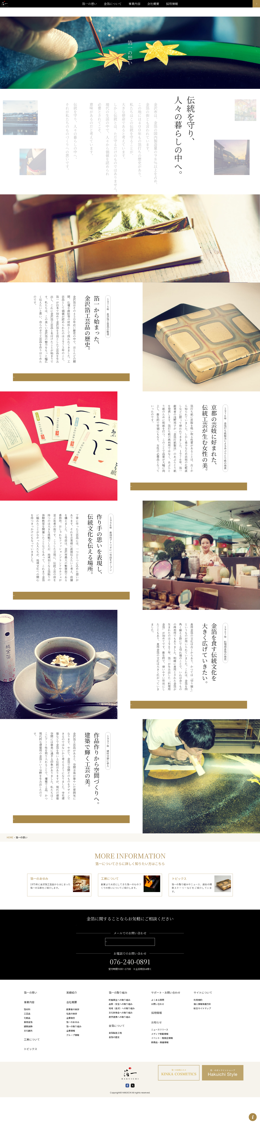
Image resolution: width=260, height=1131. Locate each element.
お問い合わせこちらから (130, 975)
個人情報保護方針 (202, 1037)
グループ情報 (72, 1068)
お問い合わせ (157, 1037)
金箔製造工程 (115, 1066)
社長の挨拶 (71, 1047)
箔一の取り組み (73, 1060)
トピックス (30, 1083)
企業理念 (70, 1051)
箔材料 (27, 1043)
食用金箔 (28, 1055)
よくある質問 (157, 1033)
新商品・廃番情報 (159, 1076)
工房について (32, 1073)
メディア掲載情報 (159, 1067)
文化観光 (28, 1064)
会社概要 (71, 1036)
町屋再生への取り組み (119, 1033)
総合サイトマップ (202, 1042)
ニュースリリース (159, 1063)
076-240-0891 (130, 995)
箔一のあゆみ (72, 1055)
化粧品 (27, 1051)
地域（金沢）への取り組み (122, 1042)
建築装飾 (28, 1060)
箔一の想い (30, 1026)
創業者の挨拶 (72, 1043)
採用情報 (156, 1046)
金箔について (117, 1059)
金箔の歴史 (114, 1070)
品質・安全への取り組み (120, 1037)
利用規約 (198, 1033)
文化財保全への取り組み (120, 1046)
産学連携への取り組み (119, 1050)
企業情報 (70, 1064)
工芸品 (27, 1047)
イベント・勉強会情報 (162, 1071)
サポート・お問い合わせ (165, 1026)
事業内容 (134, 8)
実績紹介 (71, 1026)
